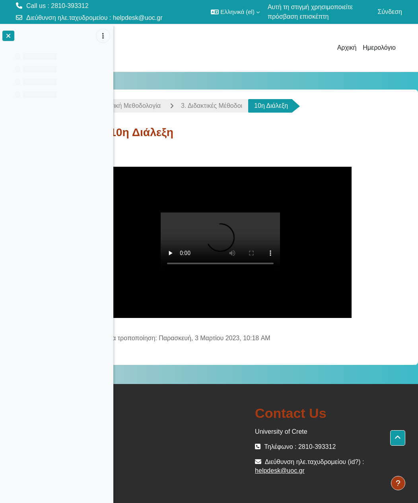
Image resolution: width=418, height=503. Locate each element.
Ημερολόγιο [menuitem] (379, 47)
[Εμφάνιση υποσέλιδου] (398, 483)
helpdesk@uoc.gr (138, 17)
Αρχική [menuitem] (347, 47)
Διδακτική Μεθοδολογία (161, 105)
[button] (235, 12)
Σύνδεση (390, 11)
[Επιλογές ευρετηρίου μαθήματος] (103, 36)
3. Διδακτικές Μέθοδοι (245, 105)
